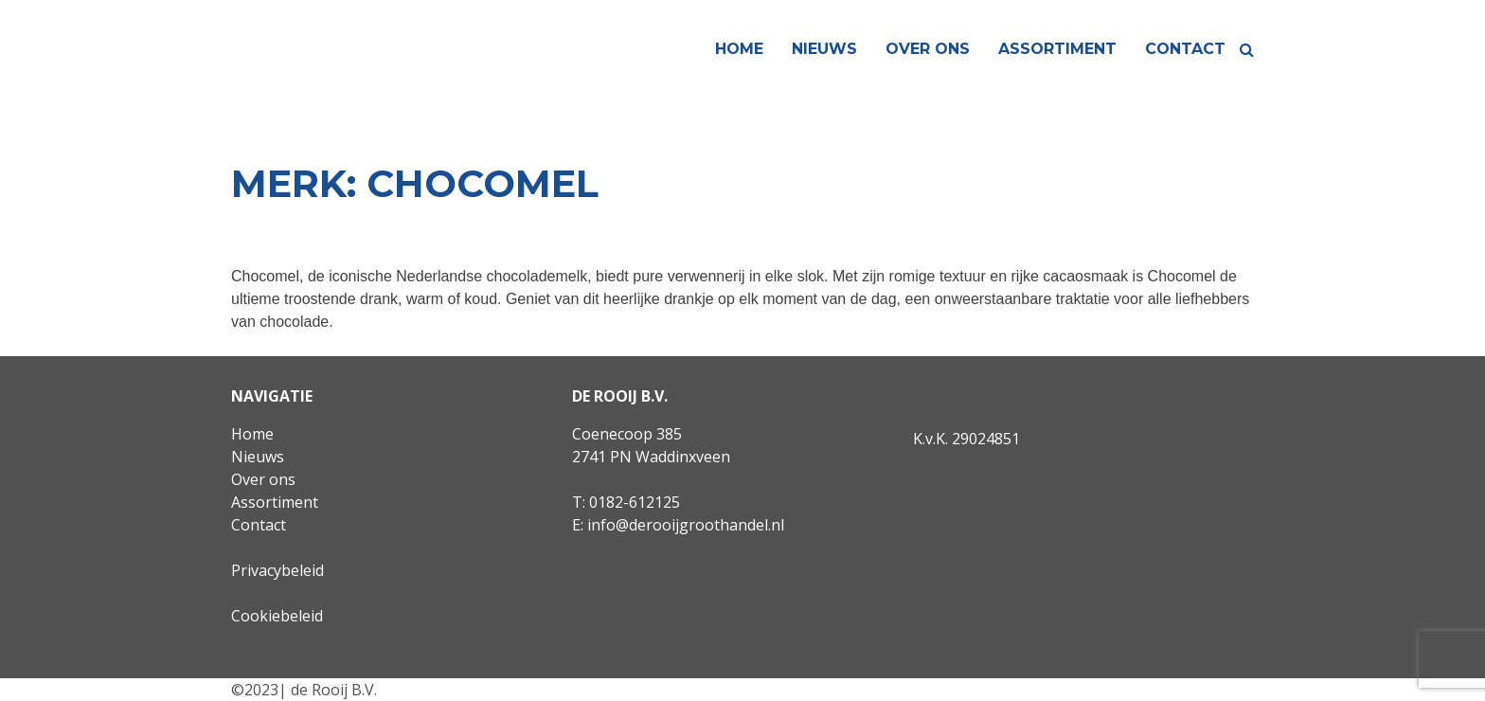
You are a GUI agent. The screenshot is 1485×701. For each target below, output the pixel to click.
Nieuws (824, 49)
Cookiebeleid (277, 615)
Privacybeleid (277, 570)
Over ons (928, 49)
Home (739, 49)
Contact (1185, 49)
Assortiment (1057, 49)
